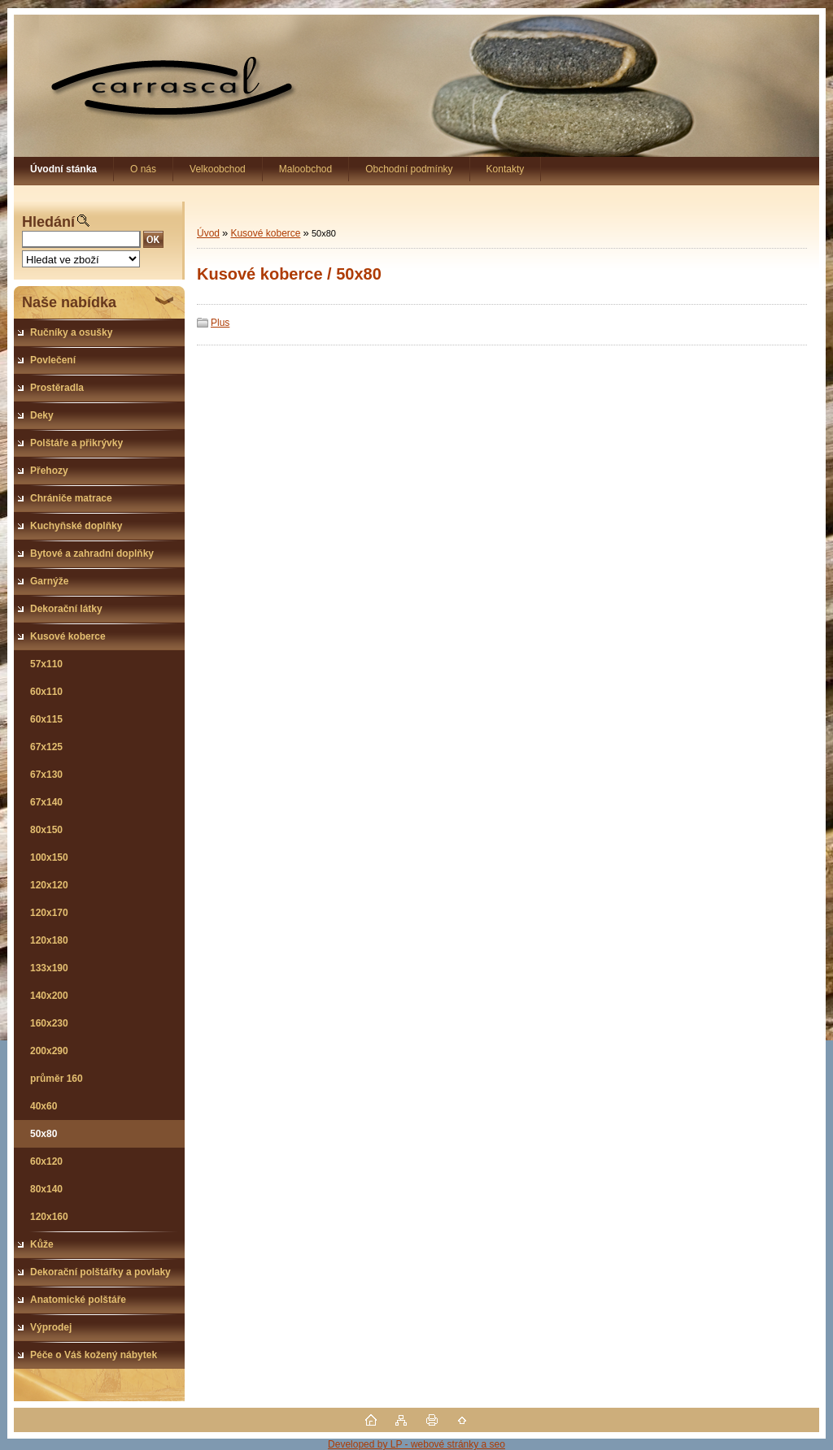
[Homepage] (64, 169)
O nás (143, 169)
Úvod (208, 233)
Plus (220, 322)
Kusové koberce (265, 233)
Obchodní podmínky (408, 169)
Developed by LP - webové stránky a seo (416, 1444)
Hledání (48, 222)
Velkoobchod (218, 169)
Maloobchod (305, 169)
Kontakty (505, 169)
